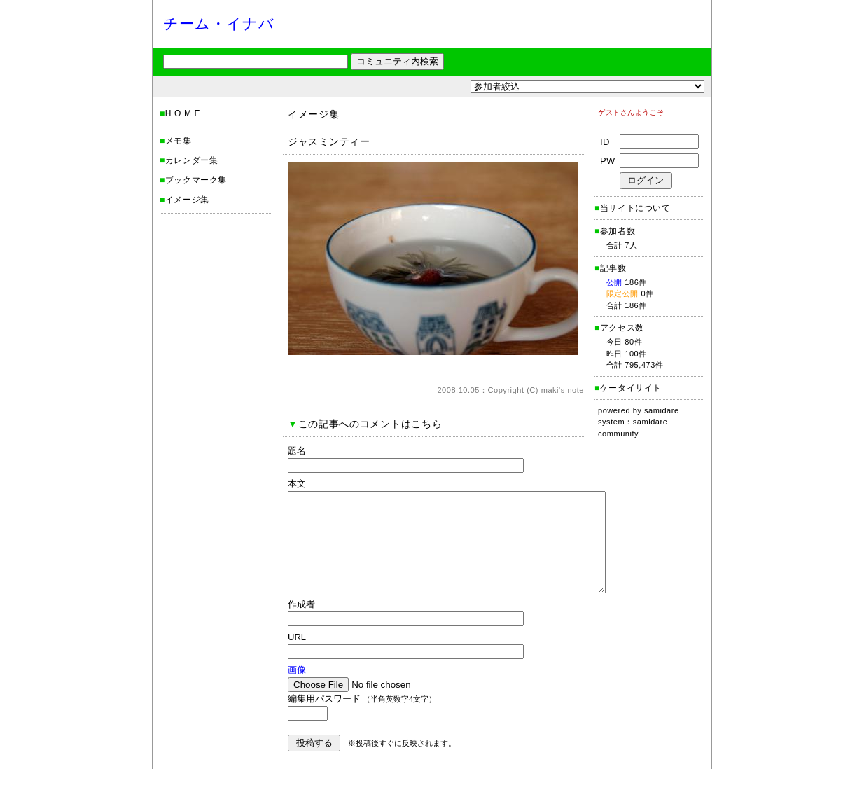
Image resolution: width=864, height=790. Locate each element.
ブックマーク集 (196, 180)
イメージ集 (187, 200)
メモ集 (178, 141)
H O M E (182, 113)
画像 (297, 691)
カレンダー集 (191, 160)
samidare (661, 410)
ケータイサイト (631, 388)
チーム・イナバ (218, 23)
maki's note (562, 390)
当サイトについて (635, 208)
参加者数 (614, 231)
